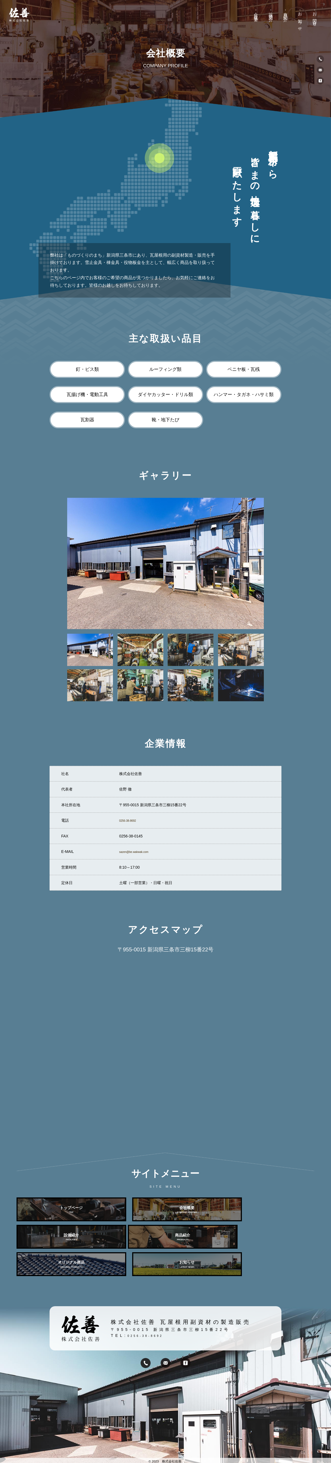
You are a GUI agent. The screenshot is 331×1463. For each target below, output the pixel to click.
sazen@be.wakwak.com (139, 851)
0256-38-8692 (131, 820)
